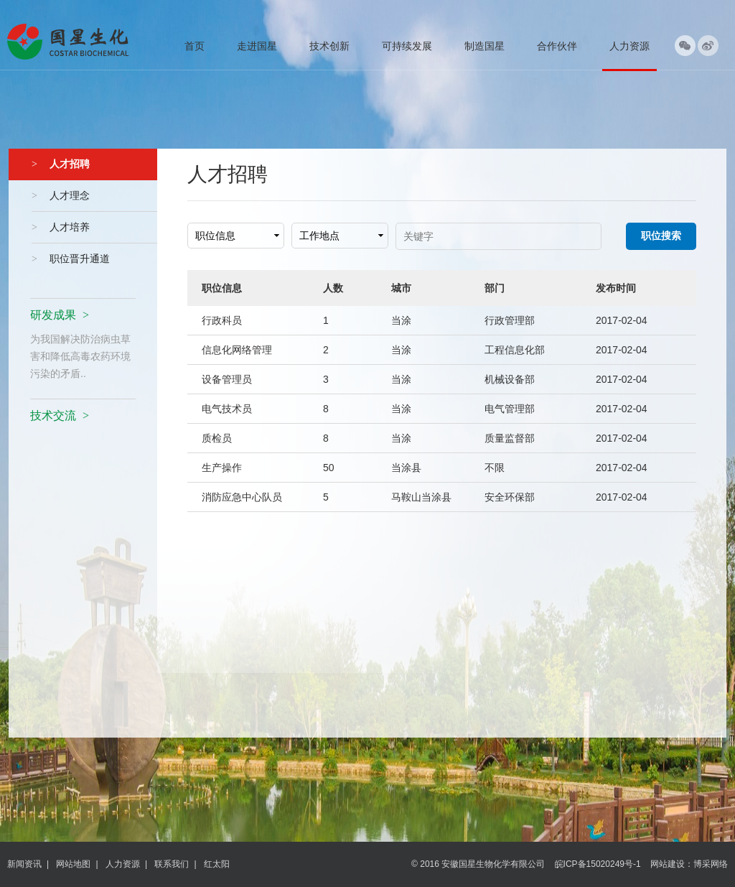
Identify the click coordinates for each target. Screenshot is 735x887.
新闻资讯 (24, 864)
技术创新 (329, 46)
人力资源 (629, 46)
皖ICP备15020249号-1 (598, 864)
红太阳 (217, 864)
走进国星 (257, 46)
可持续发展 (407, 46)
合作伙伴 (557, 46)
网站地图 (73, 864)
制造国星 (484, 46)
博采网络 (710, 864)
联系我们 (171, 864)
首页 (194, 46)
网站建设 (667, 864)
